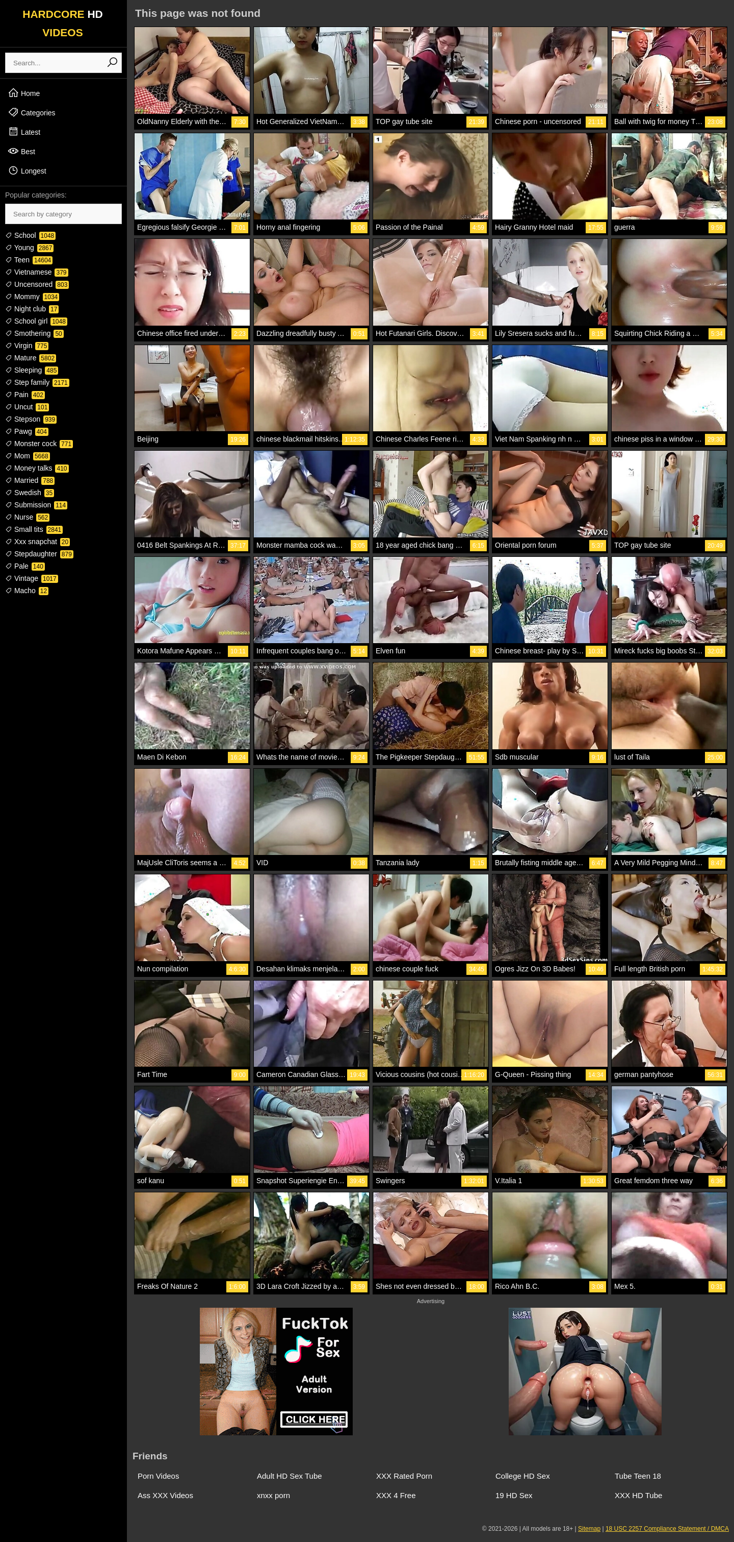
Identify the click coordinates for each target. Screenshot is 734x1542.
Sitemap (589, 1528)
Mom (27, 456)
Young (29, 247)
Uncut (27, 407)
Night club (32, 309)
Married (30, 480)
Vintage (31, 578)
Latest (24, 131)
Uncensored (37, 284)
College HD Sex (522, 1476)
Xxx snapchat (37, 541)
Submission (36, 505)
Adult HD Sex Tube (289, 1476)
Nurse (27, 517)
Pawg (26, 431)
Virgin (26, 345)
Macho (26, 590)
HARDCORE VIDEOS (62, 23)
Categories (32, 112)
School (30, 235)
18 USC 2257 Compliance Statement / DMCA (667, 1528)
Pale (25, 566)
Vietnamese (36, 272)
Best (21, 151)
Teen (29, 260)
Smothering (34, 333)
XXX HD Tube (638, 1495)
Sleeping (31, 370)
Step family (37, 382)
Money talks (37, 468)
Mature (30, 358)
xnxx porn (273, 1495)
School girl (36, 321)
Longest (27, 170)
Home (24, 93)
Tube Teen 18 (638, 1476)
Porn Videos (158, 1476)
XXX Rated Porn (404, 1476)
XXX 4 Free (396, 1495)
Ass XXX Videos (165, 1495)
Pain (25, 394)
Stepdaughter (39, 554)
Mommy (32, 296)
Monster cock (39, 443)
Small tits (34, 529)
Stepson (31, 419)
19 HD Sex (514, 1495)
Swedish (29, 492)
